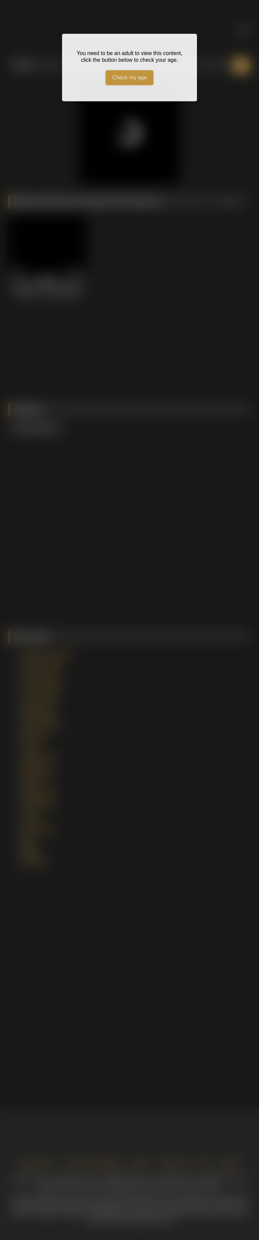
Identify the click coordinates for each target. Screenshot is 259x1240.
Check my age (129, 77)
